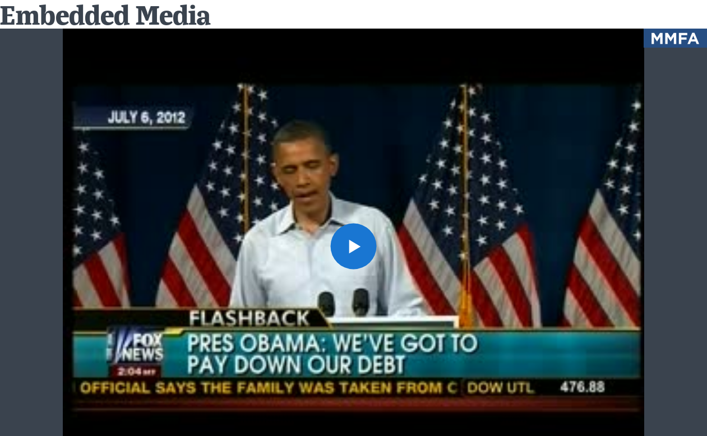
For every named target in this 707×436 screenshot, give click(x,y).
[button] (353, 246)
